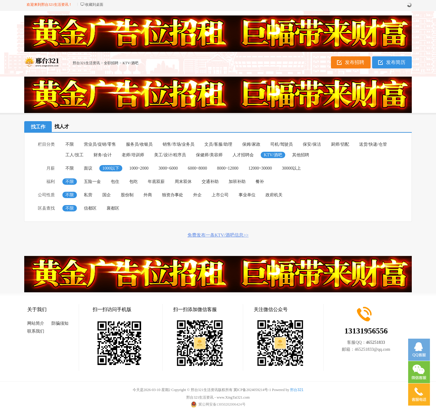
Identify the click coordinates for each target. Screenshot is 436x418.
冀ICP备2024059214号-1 (252, 390)
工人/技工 (74, 155)
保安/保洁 (312, 144)
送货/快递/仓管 (373, 144)
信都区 (90, 208)
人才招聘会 (243, 155)
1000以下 (110, 168)
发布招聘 (354, 62)
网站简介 (35, 323)
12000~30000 (260, 168)
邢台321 (296, 390)
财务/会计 (103, 155)
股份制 (127, 195)
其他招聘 (300, 155)
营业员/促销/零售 (100, 144)
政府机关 (274, 195)
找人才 (61, 126)
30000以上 (291, 168)
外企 (197, 195)
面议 (88, 168)
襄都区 (113, 208)
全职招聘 (111, 63)
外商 (148, 195)
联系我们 (35, 331)
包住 (115, 181)
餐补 (260, 181)
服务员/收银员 (139, 144)
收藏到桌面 (94, 4)
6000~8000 (197, 168)
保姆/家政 (251, 144)
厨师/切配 (340, 144)
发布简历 (395, 62)
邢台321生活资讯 (86, 63)
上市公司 (220, 195)
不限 (69, 144)
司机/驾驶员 (281, 144)
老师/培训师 (133, 155)
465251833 (375, 342)
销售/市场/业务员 (179, 144)
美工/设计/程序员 (170, 155)
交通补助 (210, 181)
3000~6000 (168, 168)
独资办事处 (172, 195)
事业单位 (247, 195)
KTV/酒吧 (130, 63)
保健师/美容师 (209, 155)
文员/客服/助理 (218, 144)
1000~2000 (139, 168)
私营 (88, 195)
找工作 (38, 126)
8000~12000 (228, 168)
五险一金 (92, 181)
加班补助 (237, 181)
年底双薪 (156, 181)
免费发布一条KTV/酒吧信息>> (218, 235)
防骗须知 (59, 323)
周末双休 (183, 181)
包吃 (133, 181)
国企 (106, 195)
